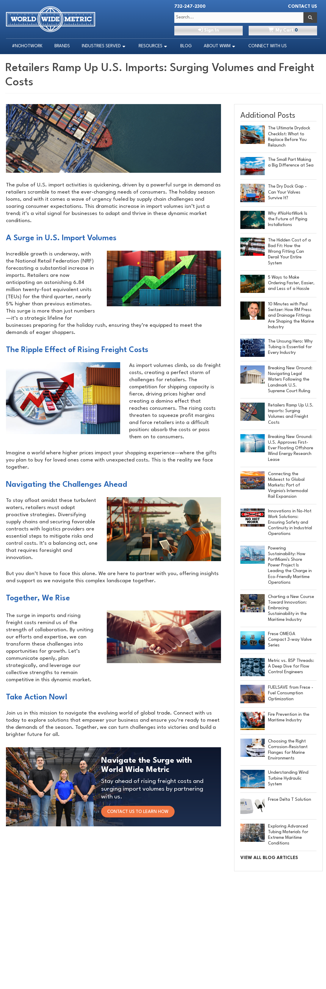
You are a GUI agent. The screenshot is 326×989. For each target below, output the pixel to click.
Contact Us (302, 6)
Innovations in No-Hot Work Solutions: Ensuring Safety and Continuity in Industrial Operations (290, 522)
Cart (283, 30)
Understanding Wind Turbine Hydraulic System (288, 778)
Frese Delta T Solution (289, 800)
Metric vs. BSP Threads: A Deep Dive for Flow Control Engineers (291, 666)
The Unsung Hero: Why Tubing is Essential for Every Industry (290, 347)
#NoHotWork (27, 46)
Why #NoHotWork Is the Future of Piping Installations (287, 219)
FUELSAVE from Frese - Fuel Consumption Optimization (290, 693)
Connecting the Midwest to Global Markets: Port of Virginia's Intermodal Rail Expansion (288, 485)
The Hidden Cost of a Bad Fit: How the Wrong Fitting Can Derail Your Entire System (289, 252)
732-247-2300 (190, 6)
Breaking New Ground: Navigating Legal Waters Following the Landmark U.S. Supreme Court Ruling (290, 379)
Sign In (208, 30)
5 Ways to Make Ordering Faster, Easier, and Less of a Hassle (291, 283)
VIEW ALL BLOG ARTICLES (269, 858)
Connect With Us (267, 46)
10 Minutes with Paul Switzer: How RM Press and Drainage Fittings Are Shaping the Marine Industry (291, 315)
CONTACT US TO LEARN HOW (140, 812)
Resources (150, 46)
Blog (186, 46)
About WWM (217, 46)
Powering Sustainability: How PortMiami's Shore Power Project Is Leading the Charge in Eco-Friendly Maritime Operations (290, 565)
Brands (62, 46)
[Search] (310, 17)
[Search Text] (238, 17)
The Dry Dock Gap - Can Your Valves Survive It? (287, 192)
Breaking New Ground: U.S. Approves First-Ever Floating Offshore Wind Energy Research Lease (290, 448)
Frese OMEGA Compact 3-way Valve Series (290, 640)
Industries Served (101, 46)
